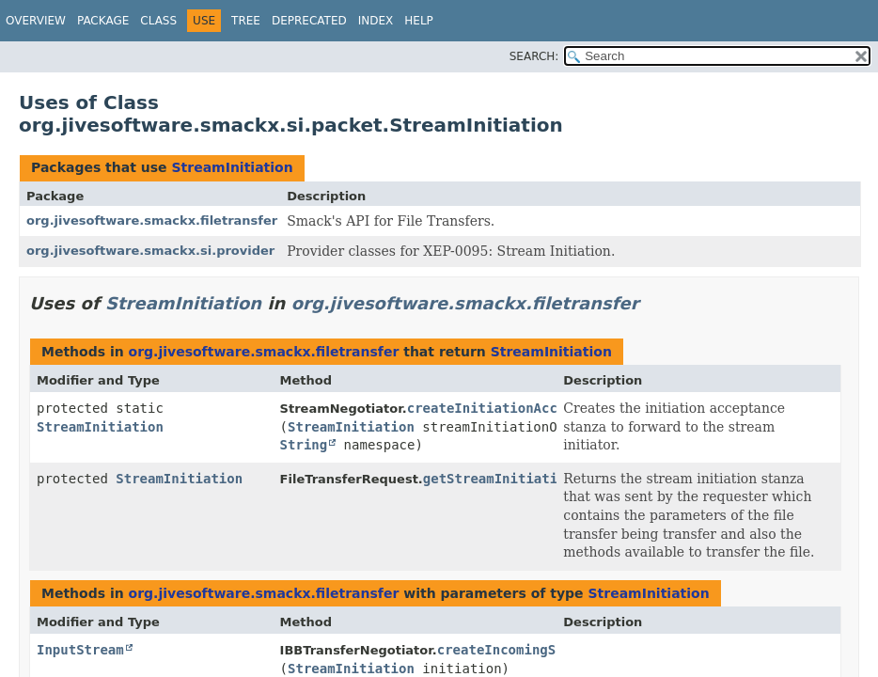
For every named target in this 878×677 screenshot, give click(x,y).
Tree (245, 20)
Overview (36, 20)
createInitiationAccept (494, 408)
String (304, 444)
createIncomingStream (516, 649)
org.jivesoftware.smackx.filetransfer (151, 220)
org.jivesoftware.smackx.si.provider (150, 251)
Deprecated (309, 20)
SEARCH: (534, 56)
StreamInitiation (231, 167)
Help (418, 20)
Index (376, 20)
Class (158, 20)
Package (103, 20)
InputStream (80, 649)
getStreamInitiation (498, 478)
